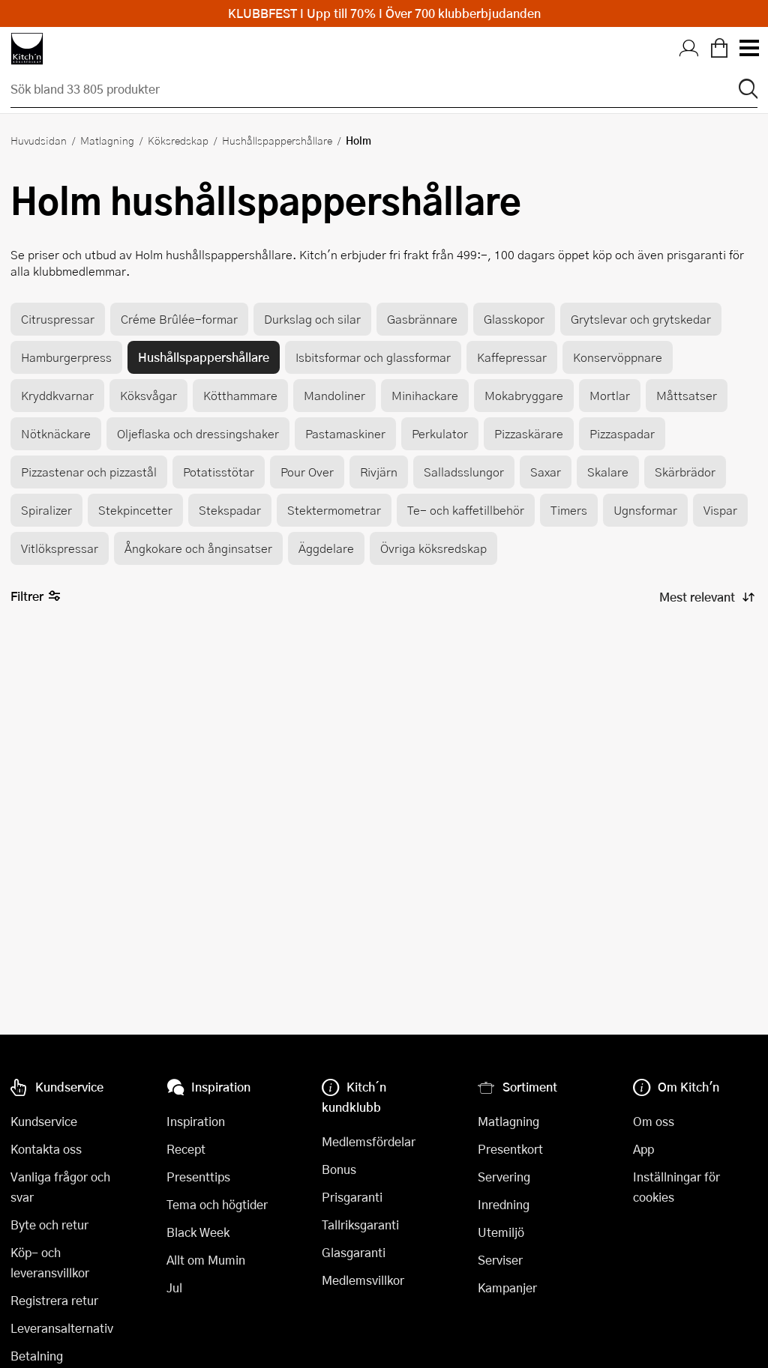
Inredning (504, 1204)
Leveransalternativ (61, 1328)
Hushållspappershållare (277, 140)
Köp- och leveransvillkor (49, 1262)
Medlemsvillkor (363, 1280)
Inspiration (195, 1121)
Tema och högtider (217, 1204)
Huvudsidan (38, 140)
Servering (504, 1176)
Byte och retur (49, 1224)
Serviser (500, 1259)
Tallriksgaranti (360, 1224)
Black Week (198, 1232)
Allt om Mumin (205, 1259)
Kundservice (43, 1121)
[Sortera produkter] (706, 597)
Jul (174, 1287)
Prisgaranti (352, 1196)
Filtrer (35, 596)
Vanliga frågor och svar (60, 1186)
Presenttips (198, 1176)
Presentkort (510, 1148)
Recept (186, 1148)
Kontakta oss (46, 1148)
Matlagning (107, 140)
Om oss (653, 1121)
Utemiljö (501, 1232)
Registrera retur (54, 1300)
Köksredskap (178, 140)
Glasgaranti (354, 1252)
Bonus (339, 1169)
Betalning (36, 1355)
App (643, 1148)
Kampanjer (507, 1287)
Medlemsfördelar (369, 1141)
